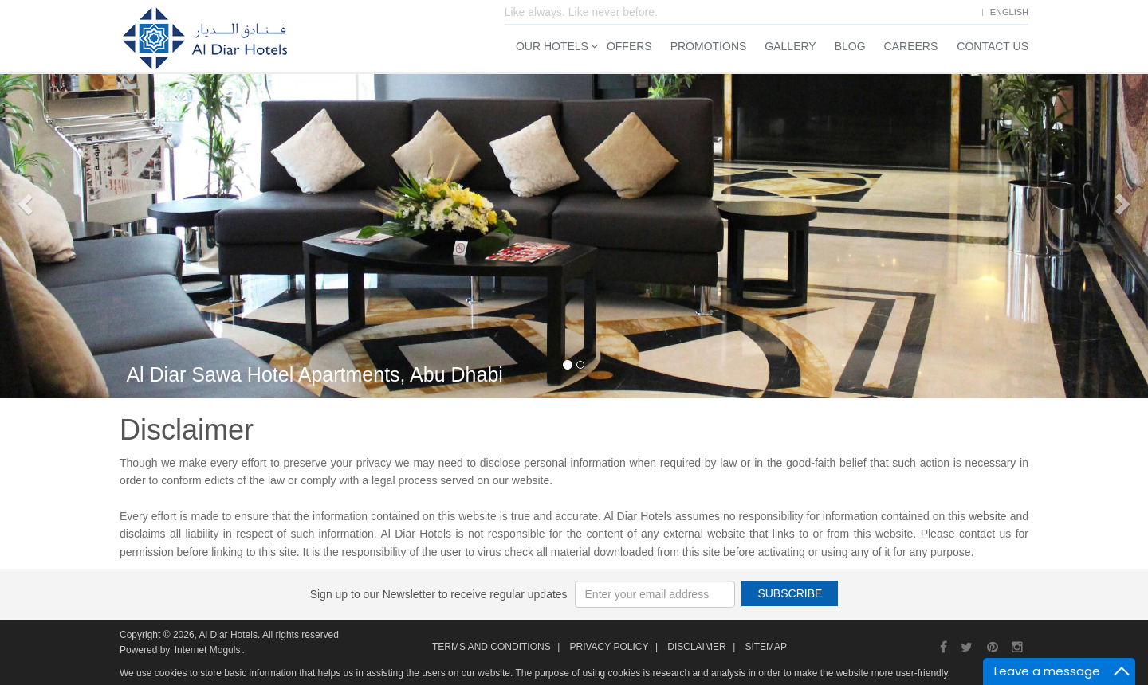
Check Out (965, 181)
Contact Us (992, 46)
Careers (911, 46)
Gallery (790, 46)
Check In (841, 181)
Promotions (708, 46)
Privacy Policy (608, 646)
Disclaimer (696, 646)
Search (936, 338)
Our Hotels (552, 46)
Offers (629, 46)
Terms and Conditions (491, 646)
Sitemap (766, 646)
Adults (915, 240)
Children (1000, 240)
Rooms (837, 240)
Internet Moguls (208, 650)
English (1009, 12)
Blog (850, 46)
